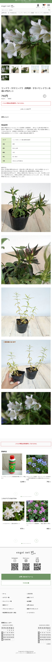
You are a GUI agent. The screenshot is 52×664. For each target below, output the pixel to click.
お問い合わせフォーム (26, 577)
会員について (30, 597)
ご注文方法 (29, 593)
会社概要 (29, 601)
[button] (36, 494)
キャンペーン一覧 (7, 601)
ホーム (4, 593)
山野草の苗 (3, 12)
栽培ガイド (5, 605)
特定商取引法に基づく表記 (9, 612)
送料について (5, 117)
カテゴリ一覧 (6, 597)
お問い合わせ (30, 605)
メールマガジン (31, 612)
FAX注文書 (26, 583)
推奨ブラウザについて (32, 608)
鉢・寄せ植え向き (12, 12)
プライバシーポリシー (8, 608)
